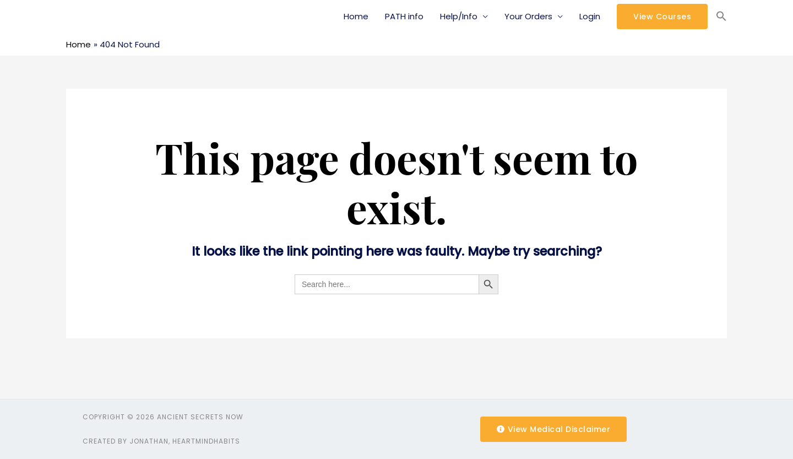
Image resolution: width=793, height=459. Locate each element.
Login (589, 16)
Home (356, 16)
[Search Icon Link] (721, 16)
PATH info (404, 16)
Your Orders (528, 16)
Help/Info (458, 16)
